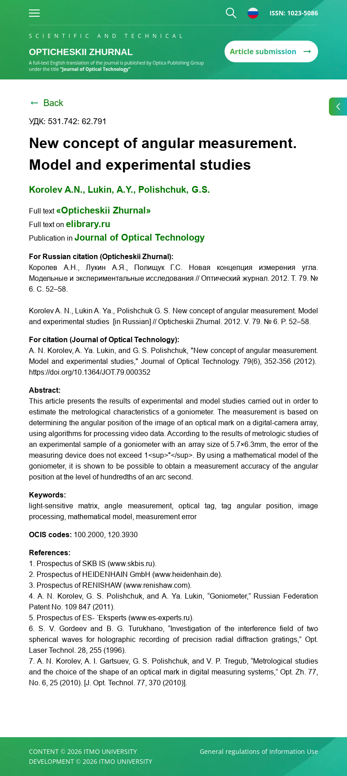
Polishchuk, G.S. (174, 190)
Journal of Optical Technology (140, 237)
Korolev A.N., (57, 190)
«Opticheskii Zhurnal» (103, 210)
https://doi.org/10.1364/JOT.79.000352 (89, 372)
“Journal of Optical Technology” (95, 69)
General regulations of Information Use (259, 751)
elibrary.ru (88, 224)
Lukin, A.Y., (112, 190)
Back (46, 103)
